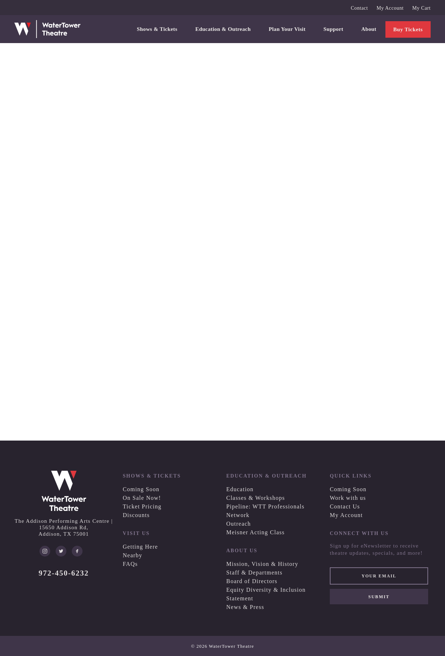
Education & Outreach (222, 29)
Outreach (238, 524)
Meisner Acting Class (255, 532)
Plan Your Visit (287, 29)
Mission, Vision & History (262, 564)
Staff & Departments (254, 572)
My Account (390, 8)
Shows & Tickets (157, 29)
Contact (359, 8)
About (368, 29)
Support (333, 29)
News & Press (245, 607)
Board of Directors (251, 581)
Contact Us (345, 506)
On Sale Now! (142, 498)
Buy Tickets (408, 29)
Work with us (348, 498)
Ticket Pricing (142, 506)
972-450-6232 (64, 573)
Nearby (132, 555)
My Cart (421, 8)
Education (239, 489)
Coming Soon (141, 489)
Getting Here (140, 547)
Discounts (136, 515)
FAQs (130, 564)
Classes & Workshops (255, 498)
